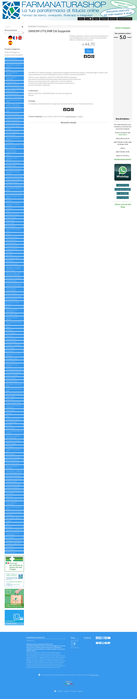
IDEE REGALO (10, 549)
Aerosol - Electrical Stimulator (11, 467)
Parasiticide (9, 546)
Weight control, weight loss (14, 179)
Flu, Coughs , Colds (11, 314)
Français (73, 691)
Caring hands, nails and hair (14, 117)
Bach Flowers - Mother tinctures (12, 303)
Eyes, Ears (9, 336)
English (59, 691)
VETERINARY (10, 537)
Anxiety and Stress (11, 249)
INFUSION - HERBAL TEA (14, 530)
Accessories (10, 493)
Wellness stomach (11, 237)
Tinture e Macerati (11, 264)
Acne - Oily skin (10, 361)
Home (81, 19)
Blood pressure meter (12, 463)
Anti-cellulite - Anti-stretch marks (14, 385)
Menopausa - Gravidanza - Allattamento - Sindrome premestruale (14, 268)
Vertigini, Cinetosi (11, 281)
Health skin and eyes (12, 214)
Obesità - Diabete (11, 293)
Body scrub (9, 399)
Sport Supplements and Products (13, 138)
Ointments (9, 252)
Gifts (7, 524)
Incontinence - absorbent (13, 478)
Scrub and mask (11, 378)
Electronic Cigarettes (12, 132)
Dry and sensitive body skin (14, 393)
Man (7, 416)
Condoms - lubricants (12, 487)
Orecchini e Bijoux (11, 422)
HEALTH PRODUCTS (12, 460)
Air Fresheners (10, 454)
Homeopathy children (12, 258)
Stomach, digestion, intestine (12, 73)
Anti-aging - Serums (11, 358)
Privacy (73, 645)
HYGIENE (9, 425)
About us (113, 19)
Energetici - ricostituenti (13, 345)
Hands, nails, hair (11, 217)
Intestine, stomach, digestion (12, 158)
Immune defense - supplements (11, 503)
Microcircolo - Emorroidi (13, 278)
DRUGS (8, 307)
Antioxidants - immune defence (12, 172)
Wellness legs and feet (12, 123)
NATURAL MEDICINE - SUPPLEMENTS (13, 146)
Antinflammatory (43, 26)
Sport (8, 211)
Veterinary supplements (13, 543)
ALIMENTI (9, 527)
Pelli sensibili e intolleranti (13, 372)
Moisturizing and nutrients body (13, 389)
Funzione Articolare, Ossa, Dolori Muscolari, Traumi (14, 284)
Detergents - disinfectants (14, 540)
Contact (104, 19)
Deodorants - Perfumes (13, 440)
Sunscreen (9, 515)
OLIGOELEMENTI (11, 299)
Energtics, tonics (11, 165)
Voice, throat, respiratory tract (13, 230)
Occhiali (8, 129)
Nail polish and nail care (13, 419)
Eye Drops (9, 255)
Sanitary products (11, 481)
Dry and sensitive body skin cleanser (14, 432)
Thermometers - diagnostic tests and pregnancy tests (14, 471)
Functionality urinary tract (14, 168)
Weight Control (10, 91)
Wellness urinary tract (12, 85)
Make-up (9, 413)
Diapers (8, 521)
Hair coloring (10, 410)
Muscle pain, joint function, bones (14, 196)
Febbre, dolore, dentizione (14, 512)
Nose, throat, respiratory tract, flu (13, 65)
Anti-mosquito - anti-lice (13, 126)
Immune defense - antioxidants (11, 78)
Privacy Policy (75, 647)
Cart (88, 19)
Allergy (8, 69)
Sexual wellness (10, 135)
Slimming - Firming (11, 381)
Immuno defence (11, 240)
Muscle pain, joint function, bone (14, 110)
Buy (89, 50)
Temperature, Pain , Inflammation (12, 310)
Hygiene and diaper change (14, 499)
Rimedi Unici (10, 261)
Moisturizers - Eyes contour (12, 365)
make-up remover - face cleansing (13, 354)
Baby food (9, 496)
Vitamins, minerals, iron (13, 162)
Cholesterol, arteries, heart (14, 176)
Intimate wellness (11, 342)
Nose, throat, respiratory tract (13, 508)
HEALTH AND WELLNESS (14, 62)
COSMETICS (10, 351)
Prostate (9, 200)
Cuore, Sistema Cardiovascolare (11, 289)
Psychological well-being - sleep (13, 100)
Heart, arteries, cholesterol (14, 88)
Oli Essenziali (10, 223)
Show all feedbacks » (123, 119)
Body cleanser (10, 428)
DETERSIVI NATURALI (13, 457)
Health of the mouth (12, 114)
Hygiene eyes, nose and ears (13, 450)
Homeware (9, 142)
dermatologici (10, 348)
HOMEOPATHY (32, 26)
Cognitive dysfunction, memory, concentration (13, 105)
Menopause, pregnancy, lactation (13, 204)
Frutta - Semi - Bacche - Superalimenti (13, 533)
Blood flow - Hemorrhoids (14, 97)
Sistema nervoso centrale (13, 296)
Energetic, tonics (11, 82)
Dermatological (10, 333)
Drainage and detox (12, 94)
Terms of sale (75, 640)
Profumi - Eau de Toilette (13, 402)
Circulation (9, 330)
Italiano (80, 691)
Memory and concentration (14, 193)
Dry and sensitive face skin (14, 369)
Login (96, 19)
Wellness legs (10, 220)
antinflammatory (71, 116)
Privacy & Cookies (125, 19)
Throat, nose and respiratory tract (11, 151)
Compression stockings (13, 484)
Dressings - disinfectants (13, 475)
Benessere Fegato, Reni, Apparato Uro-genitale (13, 274)
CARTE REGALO (11, 552)
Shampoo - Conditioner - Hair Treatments (13, 436)
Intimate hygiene (11, 443)
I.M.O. (81, 116)
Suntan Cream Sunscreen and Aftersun (13, 406)
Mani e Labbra (10, 396)
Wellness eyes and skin (13, 120)
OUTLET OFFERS (11, 59)
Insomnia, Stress (11, 339)
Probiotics (9, 208)
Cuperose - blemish (12, 375)
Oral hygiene (10, 446)
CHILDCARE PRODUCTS (13, 490)
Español (66, 691)
